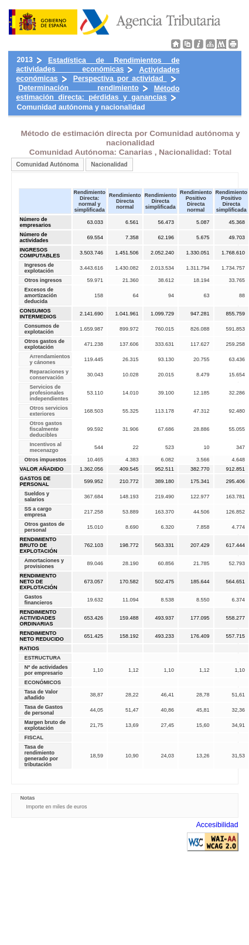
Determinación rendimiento (79, 88)
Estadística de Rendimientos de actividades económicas (98, 64)
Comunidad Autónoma (47, 164)
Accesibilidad (217, 825)
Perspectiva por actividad (120, 78)
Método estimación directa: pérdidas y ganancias (98, 92)
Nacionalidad (109, 164)
